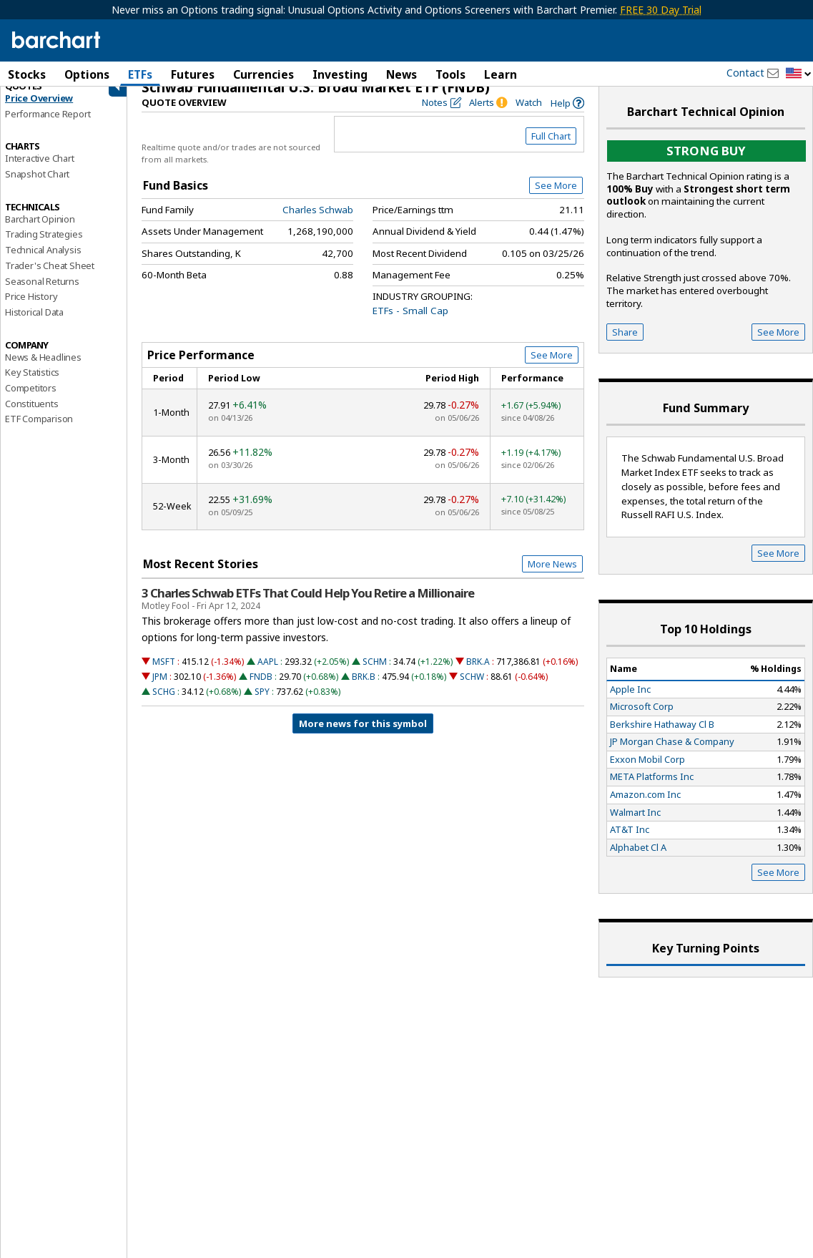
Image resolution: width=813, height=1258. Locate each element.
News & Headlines (43, 371)
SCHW (472, 691)
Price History (31, 310)
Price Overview (39, 112)
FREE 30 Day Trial (660, 9)
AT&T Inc (629, 843)
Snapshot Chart (37, 188)
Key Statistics (32, 386)
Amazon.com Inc (645, 808)
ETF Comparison (39, 432)
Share (625, 346)
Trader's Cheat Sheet (49, 279)
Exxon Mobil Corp (647, 773)
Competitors (30, 402)
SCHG (163, 706)
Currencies (263, 74)
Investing (340, 74)
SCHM (375, 676)
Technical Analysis (43, 264)
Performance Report (47, 128)
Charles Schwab (317, 224)
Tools (450, 74)
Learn (500, 74)
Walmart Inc (635, 826)
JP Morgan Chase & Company (672, 755)
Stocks (27, 74)
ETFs (140, 74)
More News (552, 578)
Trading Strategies (43, 248)
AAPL (267, 676)
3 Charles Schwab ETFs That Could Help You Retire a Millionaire (308, 607)
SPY (262, 706)
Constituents (32, 417)
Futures (193, 74)
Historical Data (34, 326)
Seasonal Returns (42, 295)
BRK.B (363, 691)
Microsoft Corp (642, 720)
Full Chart (551, 150)
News (401, 74)
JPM (159, 691)
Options (86, 74)
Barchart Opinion (40, 233)
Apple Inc (630, 702)
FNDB (261, 691)
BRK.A (478, 676)
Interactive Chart (39, 172)
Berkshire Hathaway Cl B (662, 738)
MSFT (163, 676)
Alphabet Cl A (638, 861)
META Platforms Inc (652, 790)
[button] (798, 74)
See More (556, 199)
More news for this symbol (363, 737)
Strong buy (706, 165)
